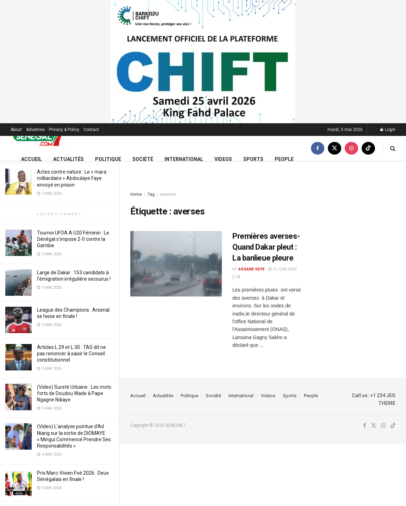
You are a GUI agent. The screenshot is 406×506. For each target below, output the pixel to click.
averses (168, 194)
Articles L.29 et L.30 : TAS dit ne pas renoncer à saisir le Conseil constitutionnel (71, 353)
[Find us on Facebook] (317, 148)
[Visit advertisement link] (203, 61)
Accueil (31, 159)
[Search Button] (392, 148)
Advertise (35, 129)
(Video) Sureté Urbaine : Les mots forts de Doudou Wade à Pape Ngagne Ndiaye (74, 393)
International (183, 159)
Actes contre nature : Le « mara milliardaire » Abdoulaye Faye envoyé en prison (71, 178)
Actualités (68, 159)
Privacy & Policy (64, 129)
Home (136, 194)
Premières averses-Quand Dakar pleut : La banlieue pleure (266, 247)
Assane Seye (251, 269)
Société (142, 159)
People (284, 159)
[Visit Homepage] (40, 136)
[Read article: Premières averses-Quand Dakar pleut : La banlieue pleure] (176, 263)
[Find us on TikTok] (368, 148)
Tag (151, 194)
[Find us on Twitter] (334, 148)
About (16, 129)
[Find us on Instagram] (351, 148)
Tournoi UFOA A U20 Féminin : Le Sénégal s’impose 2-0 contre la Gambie (73, 239)
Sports (253, 159)
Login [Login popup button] (387, 129)
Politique (108, 159)
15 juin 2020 (282, 269)
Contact (91, 129)
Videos (223, 159)
